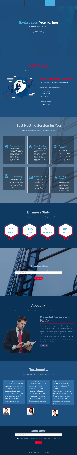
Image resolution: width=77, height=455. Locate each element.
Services (41, 3)
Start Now (38, 31)
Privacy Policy (60, 3)
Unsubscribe (50, 3)
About (27, 3)
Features (34, 3)
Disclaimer (70, 3)
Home (26, 448)
